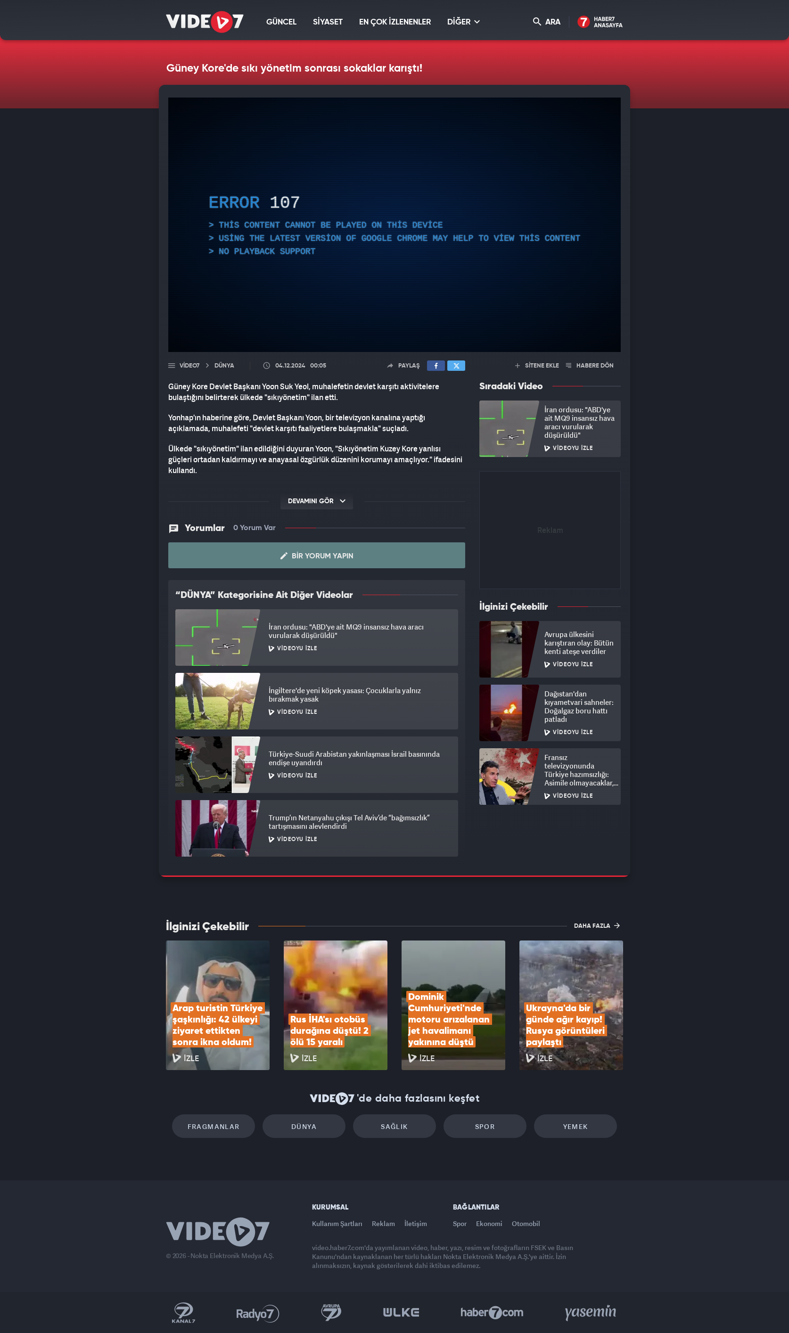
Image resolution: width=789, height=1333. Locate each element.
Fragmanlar (214, 1126)
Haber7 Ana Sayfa (600, 22)
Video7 (189, 366)
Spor (485, 1126)
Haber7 (492, 1312)
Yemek (575, 1126)
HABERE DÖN (590, 366)
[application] (394, 225)
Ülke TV (401, 1312)
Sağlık (394, 1126)
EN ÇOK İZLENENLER (395, 22)
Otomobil (526, 1223)
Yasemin (591, 1312)
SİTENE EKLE (537, 366)
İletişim (415, 1223)
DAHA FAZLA (597, 925)
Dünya (304, 1126)
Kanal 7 (183, 1312)
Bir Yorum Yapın (316, 556)
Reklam (383, 1223)
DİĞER (463, 21)
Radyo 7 (258, 1312)
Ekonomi (489, 1223)
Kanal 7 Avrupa (331, 1312)
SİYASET (328, 22)
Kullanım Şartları (337, 1223)
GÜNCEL (281, 22)
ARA (546, 21)
